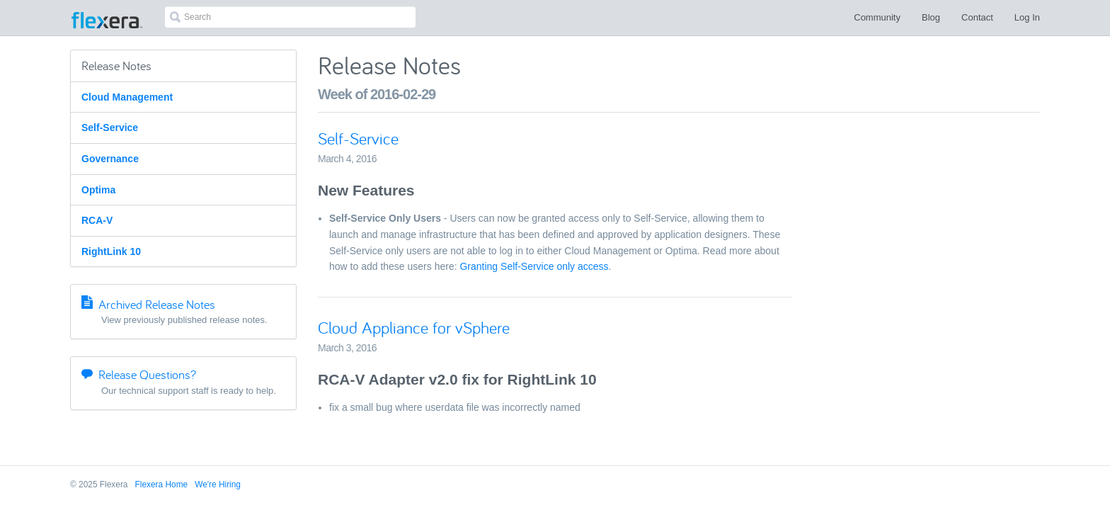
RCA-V (97, 220)
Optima (98, 190)
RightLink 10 (111, 251)
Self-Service (109, 127)
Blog (931, 17)
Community (877, 17)
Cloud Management (127, 97)
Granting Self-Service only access (533, 266)
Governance (110, 158)
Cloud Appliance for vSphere (414, 328)
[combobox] (290, 17)
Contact (977, 17)
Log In (1027, 17)
